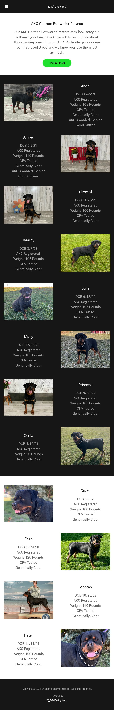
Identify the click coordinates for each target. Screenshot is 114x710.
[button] (8, 7)
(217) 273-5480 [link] (57, 6)
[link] (57, 700)
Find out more (57, 62)
